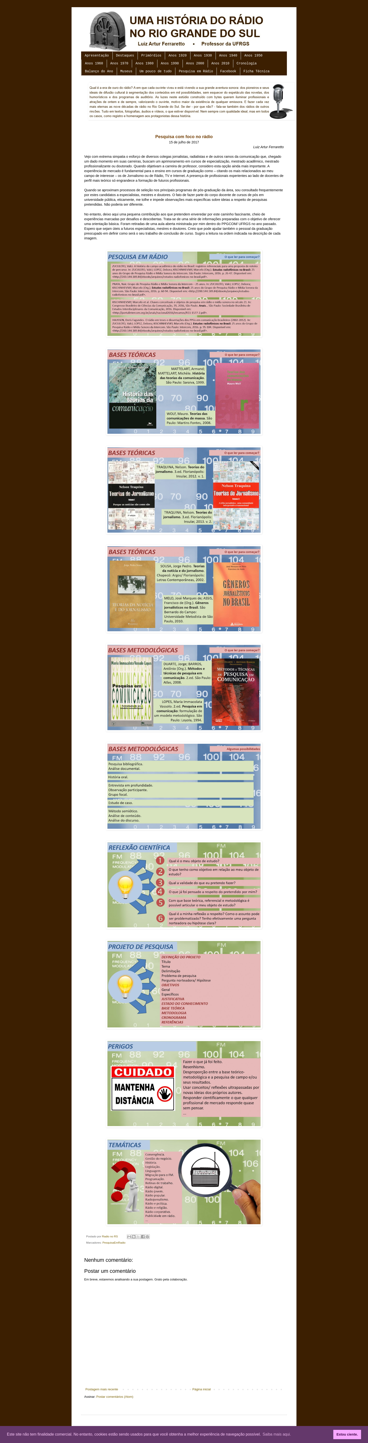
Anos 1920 (177, 55)
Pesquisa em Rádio (196, 71)
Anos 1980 (144, 63)
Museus (126, 71)
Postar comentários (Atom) (115, 1396)
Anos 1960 (94, 63)
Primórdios (151, 55)
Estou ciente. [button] (347, 1434)
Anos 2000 (195, 63)
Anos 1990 (170, 63)
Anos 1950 (253, 55)
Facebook (228, 71)
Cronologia (247, 63)
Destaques (125, 55)
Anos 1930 (203, 55)
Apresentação (97, 55)
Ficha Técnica (257, 71)
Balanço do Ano (99, 71)
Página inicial (201, 1389)
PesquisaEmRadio (113, 1242)
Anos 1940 (228, 55)
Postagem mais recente (101, 1389)
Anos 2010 (220, 63)
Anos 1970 (119, 63)
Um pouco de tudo (155, 71)
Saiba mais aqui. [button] (277, 1434)
